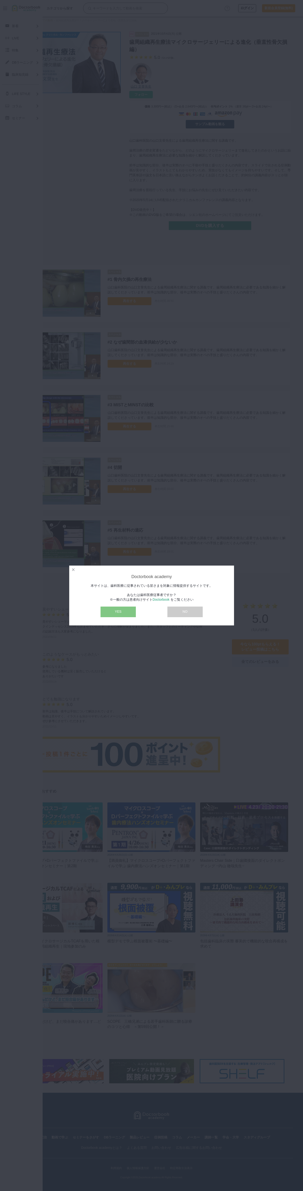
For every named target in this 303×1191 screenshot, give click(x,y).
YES (118, 611)
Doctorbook (161, 599)
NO (184, 611)
